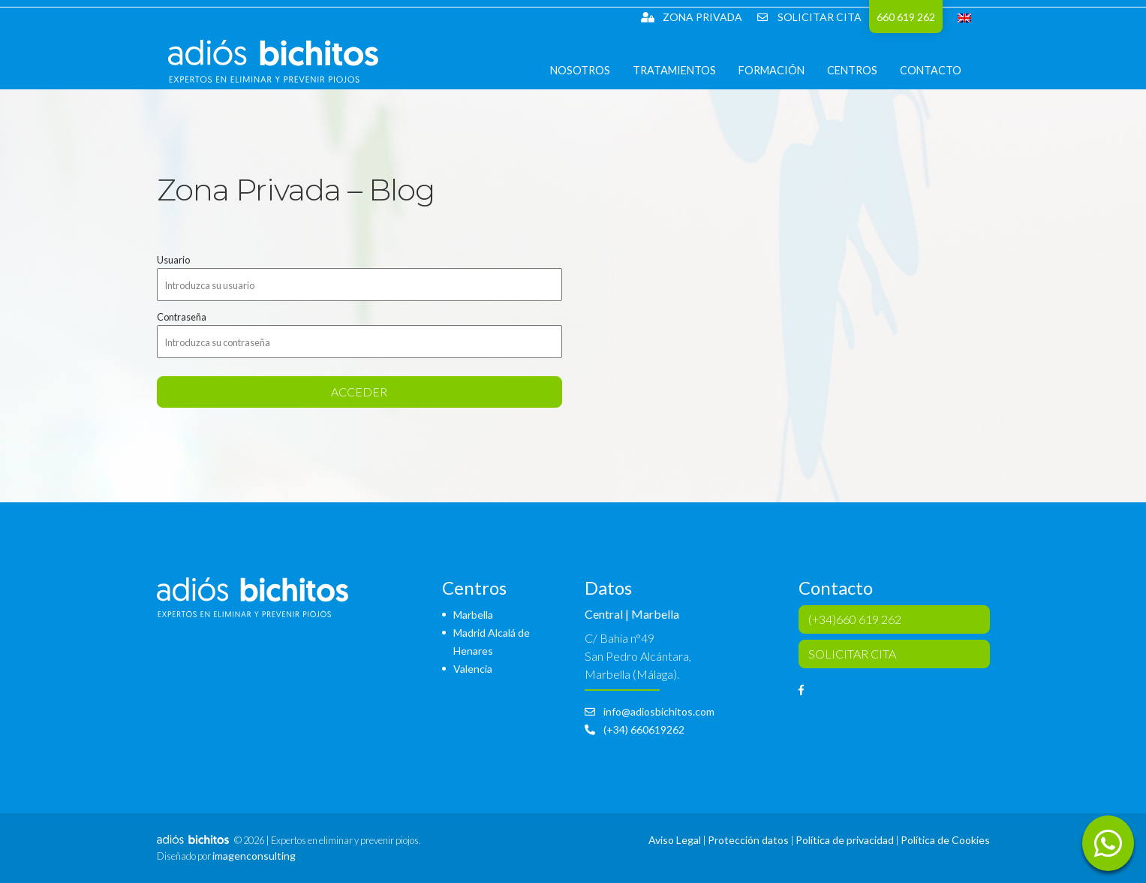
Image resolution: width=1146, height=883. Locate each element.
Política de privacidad (845, 839)
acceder (359, 391)
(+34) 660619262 (634, 729)
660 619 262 (906, 17)
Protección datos (748, 839)
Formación (783, 82)
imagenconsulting (254, 855)
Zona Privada (691, 17)
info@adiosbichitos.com (649, 711)
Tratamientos (686, 82)
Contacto (942, 82)
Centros (864, 82)
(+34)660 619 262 (854, 619)
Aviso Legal (674, 839)
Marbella (473, 614)
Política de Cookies (945, 839)
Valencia (472, 668)
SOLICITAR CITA (809, 17)
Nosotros (592, 82)
